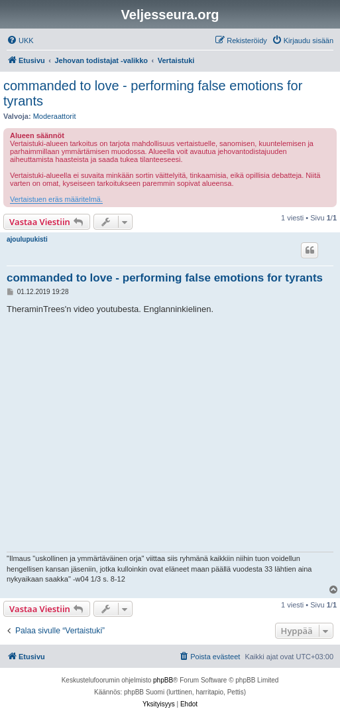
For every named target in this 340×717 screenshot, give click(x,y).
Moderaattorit (54, 116)
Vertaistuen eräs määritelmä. (56, 199)
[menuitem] (20, 40)
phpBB (163, 680)
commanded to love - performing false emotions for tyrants (152, 93)
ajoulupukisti (27, 239)
